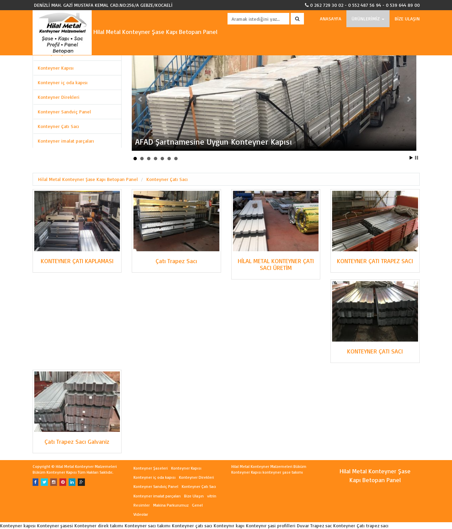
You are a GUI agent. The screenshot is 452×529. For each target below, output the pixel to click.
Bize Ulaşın (194, 495)
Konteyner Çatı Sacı (58, 126)
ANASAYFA (330, 18)
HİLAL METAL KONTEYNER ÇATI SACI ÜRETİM (276, 264)
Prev (140, 99)
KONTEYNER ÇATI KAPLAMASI (77, 260)
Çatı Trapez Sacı (176, 260)
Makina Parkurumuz (170, 505)
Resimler (141, 505)
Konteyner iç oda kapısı (63, 82)
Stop (416, 158)
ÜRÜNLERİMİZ (367, 18)
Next (408, 99)
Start (411, 158)
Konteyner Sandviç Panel (64, 111)
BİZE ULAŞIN (407, 18)
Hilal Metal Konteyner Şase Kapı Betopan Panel (125, 31)
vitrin (211, 495)
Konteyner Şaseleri (150, 468)
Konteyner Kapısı (56, 68)
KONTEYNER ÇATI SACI (375, 351)
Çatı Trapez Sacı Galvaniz (76, 441)
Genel (197, 505)
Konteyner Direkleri (58, 97)
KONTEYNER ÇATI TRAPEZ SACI (375, 260)
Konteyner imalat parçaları (66, 141)
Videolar (140, 514)
